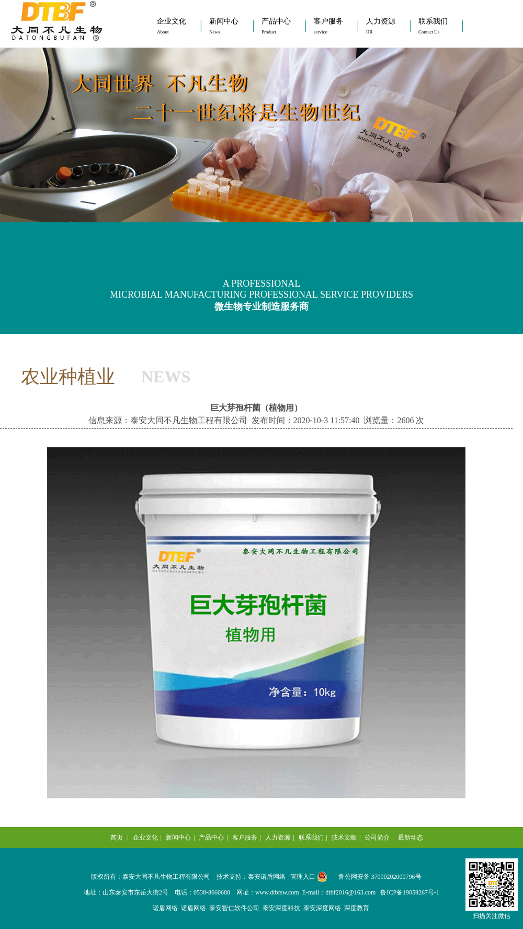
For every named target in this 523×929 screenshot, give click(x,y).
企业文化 (171, 26)
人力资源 (380, 26)
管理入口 (302, 876)
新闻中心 (223, 26)
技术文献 (344, 837)
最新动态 (410, 837)
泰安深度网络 (322, 908)
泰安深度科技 (281, 908)
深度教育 (356, 908)
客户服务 (328, 26)
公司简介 (377, 837)
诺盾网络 (165, 908)
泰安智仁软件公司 (234, 908)
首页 (116, 837)
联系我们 (433, 26)
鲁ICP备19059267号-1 (409, 892)
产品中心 (276, 26)
